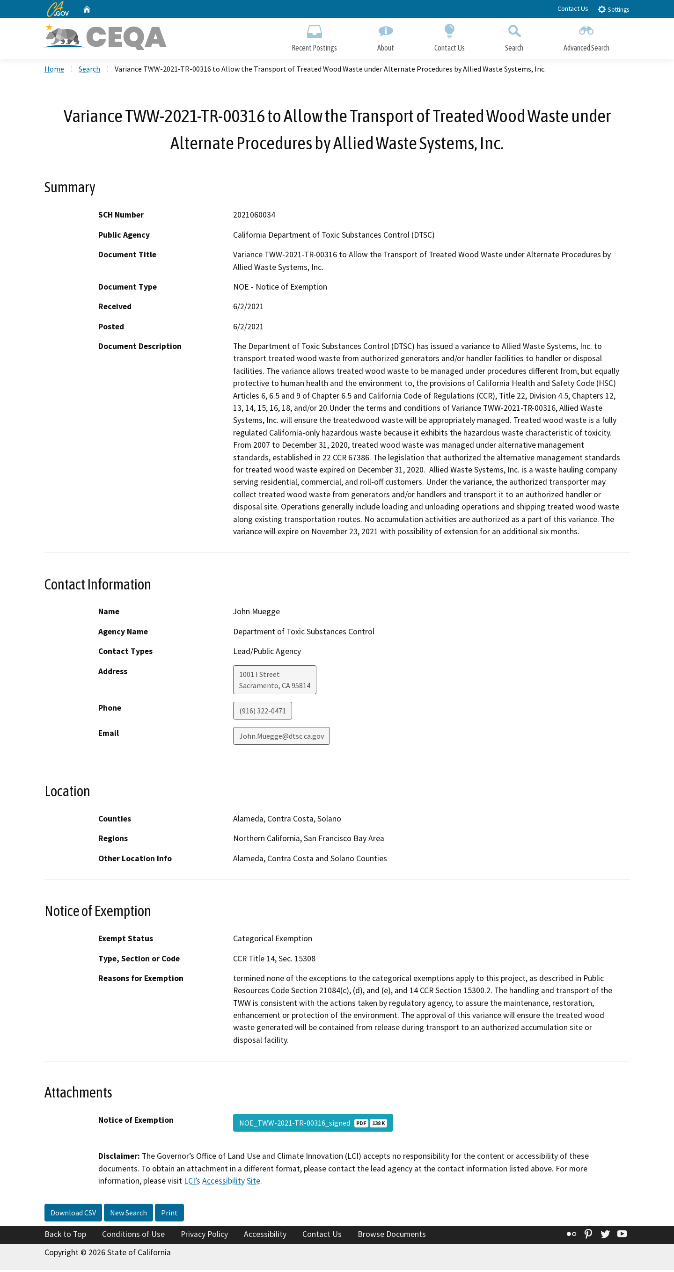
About (385, 36)
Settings (613, 9)
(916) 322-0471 (262, 712)
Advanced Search (586, 36)
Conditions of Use (133, 1236)
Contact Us (572, 8)
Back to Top (65, 1236)
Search (514, 36)
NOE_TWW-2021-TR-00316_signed (313, 1124)
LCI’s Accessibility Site (222, 1183)
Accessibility (265, 1236)
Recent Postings (314, 36)
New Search (128, 1214)
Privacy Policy (204, 1236)
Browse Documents (392, 1236)
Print (169, 1214)
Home (54, 70)
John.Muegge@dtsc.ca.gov (281, 737)
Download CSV (73, 1214)
